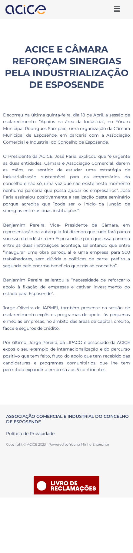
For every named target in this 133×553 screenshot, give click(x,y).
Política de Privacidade (30, 433)
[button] (116, 9)
